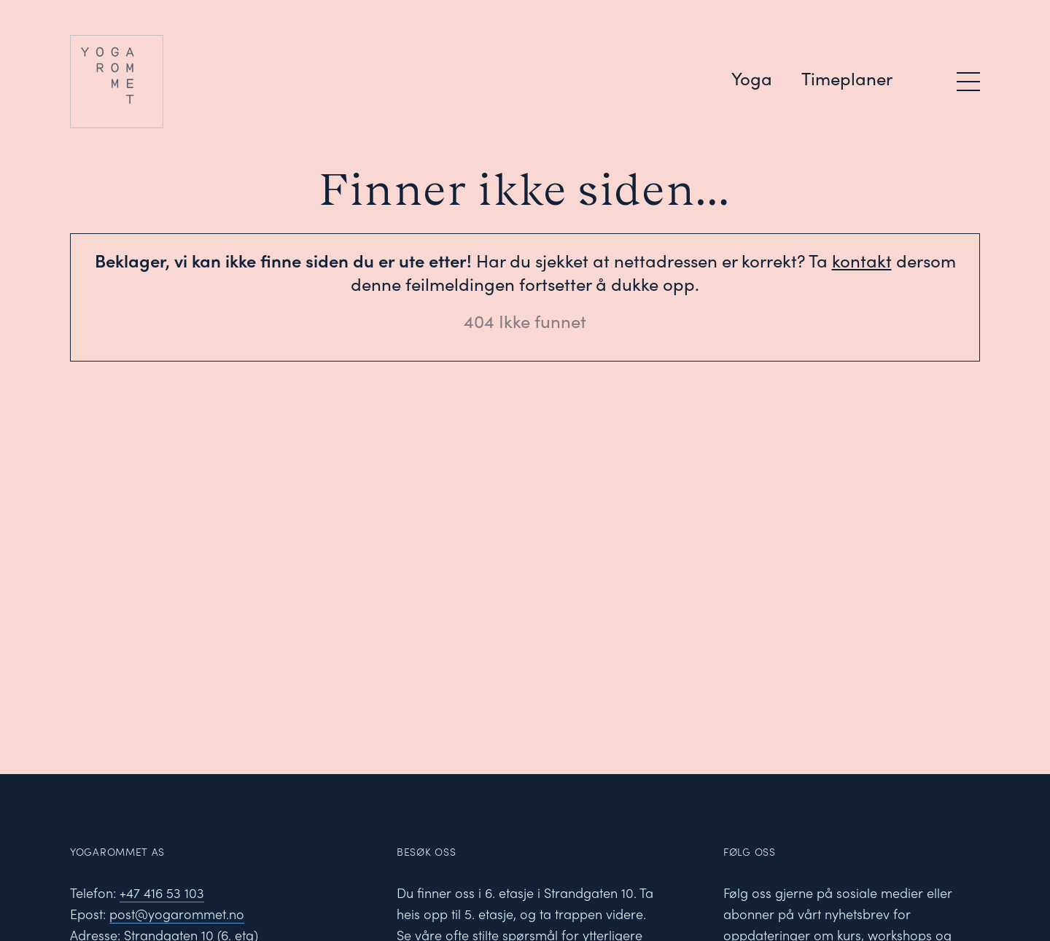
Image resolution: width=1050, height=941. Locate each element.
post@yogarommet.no (176, 914)
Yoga (751, 78)
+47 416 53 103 (162, 892)
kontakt (862, 260)
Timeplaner (846, 78)
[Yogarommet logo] (181, 81)
